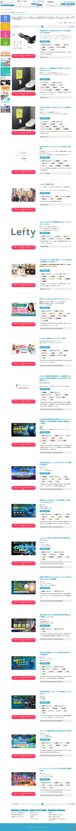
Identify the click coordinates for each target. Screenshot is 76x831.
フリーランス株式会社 (45, 173)
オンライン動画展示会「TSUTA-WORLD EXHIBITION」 (57, 819)
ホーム (2, 9)
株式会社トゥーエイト (45, 289)
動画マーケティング (59, 311)
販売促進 (53, 316)
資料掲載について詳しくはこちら (18, 816)
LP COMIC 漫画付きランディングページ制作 (53, 338)
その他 (52, 49)
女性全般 (53, 85)
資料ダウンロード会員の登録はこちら (19, 812)
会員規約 (32, 816)
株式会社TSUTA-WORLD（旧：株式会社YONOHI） (51, 328)
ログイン (33, 4)
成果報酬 (59, 199)
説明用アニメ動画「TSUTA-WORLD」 (56, 814)
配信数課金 (58, 318)
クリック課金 (45, 320)
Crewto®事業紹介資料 (47, 184)
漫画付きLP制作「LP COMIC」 (54, 816)
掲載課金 (66, 89)
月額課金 (67, 165)
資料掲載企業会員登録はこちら (18, 814)
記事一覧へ (5, 55)
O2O (63, 87)
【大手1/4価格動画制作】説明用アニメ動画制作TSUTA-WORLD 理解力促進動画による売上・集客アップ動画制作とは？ (55, 378)
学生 (53, 479)
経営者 (43, 47)
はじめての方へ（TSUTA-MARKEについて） (35, 6)
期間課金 (58, 89)
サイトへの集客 (61, 47)
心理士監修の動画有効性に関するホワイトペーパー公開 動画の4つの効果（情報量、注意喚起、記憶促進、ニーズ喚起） (55, 421)
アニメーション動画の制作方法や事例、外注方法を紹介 (56, 731)
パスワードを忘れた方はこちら (21, 6)
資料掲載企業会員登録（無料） (69, 2)
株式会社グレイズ (44, 57)
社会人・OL (66, 44)
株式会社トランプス (44, 97)
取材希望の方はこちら (34, 814)
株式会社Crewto (44, 204)
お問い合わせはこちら (34, 812)
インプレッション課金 (46, 89)
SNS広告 (57, 236)
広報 (51, 165)
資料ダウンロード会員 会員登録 (38, 1)
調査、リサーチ (58, 435)
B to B (44, 165)
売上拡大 (52, 47)
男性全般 (57, 44)
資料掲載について (70, 4)
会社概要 (50, 812)
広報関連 (57, 161)
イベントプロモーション (60, 274)
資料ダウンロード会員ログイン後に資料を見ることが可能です (24, 56)
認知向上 (44, 49)
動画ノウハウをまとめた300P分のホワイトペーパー (55, 299)
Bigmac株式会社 (44, 246)
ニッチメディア (45, 82)
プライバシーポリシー (34, 818)
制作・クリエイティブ (46, 44)
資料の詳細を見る (45, 41)
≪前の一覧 (15, 26)
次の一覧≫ (72, 26)
